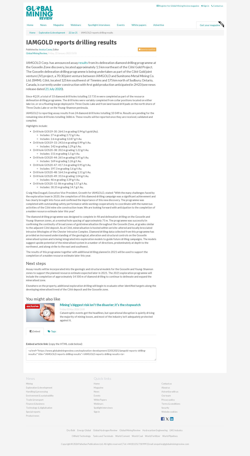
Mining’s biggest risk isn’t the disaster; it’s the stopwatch (100, 305)
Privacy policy (168, 399)
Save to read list (147, 49)
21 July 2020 (53, 89)
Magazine (58, 24)
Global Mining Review (36, 53)
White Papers (100, 399)
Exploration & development (39, 387)
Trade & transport (34, 399)
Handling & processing (37, 391)
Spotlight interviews (99, 24)
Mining (29, 383)
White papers (139, 24)
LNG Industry (176, 430)
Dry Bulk (71, 430)
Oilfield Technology (81, 436)
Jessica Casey (45, 49)
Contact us (217, 6)
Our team (166, 395)
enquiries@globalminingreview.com (171, 444)
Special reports (33, 411)
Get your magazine (212, 25)
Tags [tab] (52, 331)
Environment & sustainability (40, 395)
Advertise (158, 24)
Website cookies (169, 411)
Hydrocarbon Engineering (155, 430)
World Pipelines (170, 436)
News (96, 391)
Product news (32, 415)
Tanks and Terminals (103, 436)
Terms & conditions (170, 403)
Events (121, 24)
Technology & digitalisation (39, 407)
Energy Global (84, 430)
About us (165, 387)
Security (165, 407)
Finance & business (35, 403)
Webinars (76, 24)
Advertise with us (169, 391)
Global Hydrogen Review (105, 430)
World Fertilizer (152, 436)
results (83, 63)
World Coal (137, 436)
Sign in (205, 6)
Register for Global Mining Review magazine (178, 6)
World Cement (122, 436)
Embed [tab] (35, 331)
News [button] (43, 24)
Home (30, 24)
